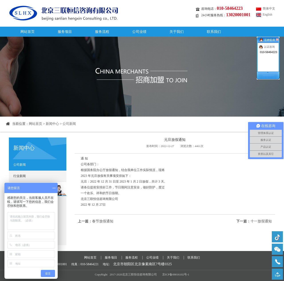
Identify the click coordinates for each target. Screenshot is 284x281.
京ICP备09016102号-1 (175, 274)
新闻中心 (52, 124)
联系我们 (214, 32)
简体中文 (269, 8)
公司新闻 (69, 124)
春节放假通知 (102, 221)
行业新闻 (19, 176)
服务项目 (65, 32)
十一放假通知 (261, 221)
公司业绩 (139, 32)
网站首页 (27, 32)
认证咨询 (269, 46)
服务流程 (102, 32)
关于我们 (177, 32)
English (267, 14)
